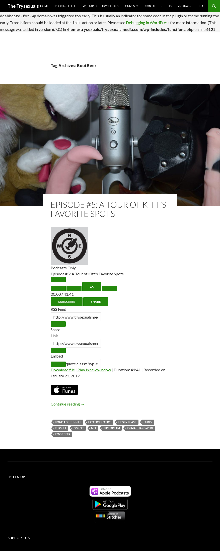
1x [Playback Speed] (92, 284)
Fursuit (60, 425)
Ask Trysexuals (180, 6)
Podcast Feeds (65, 6)
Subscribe (66, 299)
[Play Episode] (58, 277)
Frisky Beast (127, 419)
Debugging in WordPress (147, 21)
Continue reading (68, 401)
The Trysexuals (23, 6)
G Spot (79, 425)
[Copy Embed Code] (58, 362)
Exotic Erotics (99, 419)
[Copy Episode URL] (58, 348)
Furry (148, 419)
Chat (201, 6)
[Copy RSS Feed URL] (58, 321)
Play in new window (94, 367)
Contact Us (153, 6)
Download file (63, 367)
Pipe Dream (112, 425)
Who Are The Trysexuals (100, 6)
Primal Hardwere (140, 425)
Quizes (130, 6)
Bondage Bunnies (68, 419)
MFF (94, 425)
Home (44, 6)
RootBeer (62, 431)
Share (96, 299)
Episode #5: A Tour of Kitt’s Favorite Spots (108, 206)
